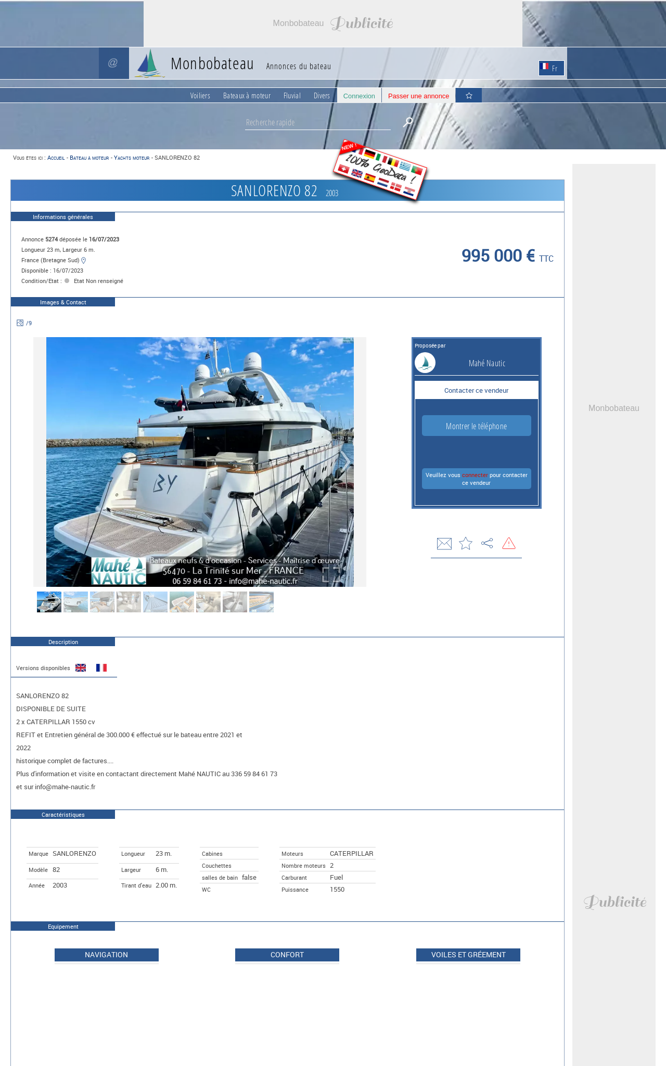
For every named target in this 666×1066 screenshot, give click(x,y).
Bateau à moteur (89, 157)
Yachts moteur (131, 157)
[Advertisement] (333, 23)
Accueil (56, 157)
